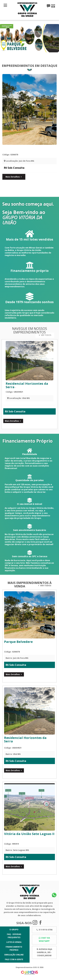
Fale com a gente (14, 959)
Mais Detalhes (14, 176)
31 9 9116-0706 (45, 929)
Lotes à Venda (13, 942)
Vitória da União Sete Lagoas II (29, 834)
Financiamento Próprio (14, 948)
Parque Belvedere (22, 149)
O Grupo (13, 929)
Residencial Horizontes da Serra (27, 385)
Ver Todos (45, 335)
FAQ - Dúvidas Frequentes (14, 936)
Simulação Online (14, 954)
